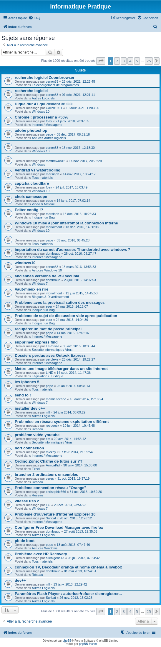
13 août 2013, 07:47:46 (73, 544)
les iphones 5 (27, 382)
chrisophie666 (56, 491)
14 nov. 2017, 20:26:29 (85, 161)
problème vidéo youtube (37, 435)
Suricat (51, 518)
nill (48, 412)
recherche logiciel (31, 91)
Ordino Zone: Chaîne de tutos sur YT (48, 461)
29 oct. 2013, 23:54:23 (70, 505)
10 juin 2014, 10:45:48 (79, 425)
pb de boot (24, 540)
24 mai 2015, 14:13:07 (72, 306)
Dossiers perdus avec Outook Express (50, 355)
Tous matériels (42, 177)
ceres (50, 478)
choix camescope (31, 196)
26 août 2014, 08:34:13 (73, 386)
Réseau (37, 429)
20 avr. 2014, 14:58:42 (70, 439)
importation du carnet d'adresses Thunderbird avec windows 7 (72, 249)
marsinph (52, 174)
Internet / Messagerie (47, 124)
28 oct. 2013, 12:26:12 (75, 518)
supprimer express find (36, 342)
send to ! (23, 395)
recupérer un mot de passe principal (48, 329)
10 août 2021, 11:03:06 (82, 108)
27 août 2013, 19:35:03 (80, 531)
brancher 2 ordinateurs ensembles (46, 474)
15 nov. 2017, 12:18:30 (78, 147)
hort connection (29, 448)
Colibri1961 (54, 108)
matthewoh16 (55, 161)
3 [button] (124, 61)
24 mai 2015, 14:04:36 (72, 319)
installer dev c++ (30, 408)
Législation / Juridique (47, 376)
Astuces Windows (44, 548)
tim (48, 439)
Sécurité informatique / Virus (52, 349)
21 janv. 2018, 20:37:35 (72, 121)
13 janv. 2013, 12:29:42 (70, 584)
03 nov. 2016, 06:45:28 (73, 240)
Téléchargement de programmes (55, 85)
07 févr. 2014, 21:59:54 (76, 452)
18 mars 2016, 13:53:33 (79, 267)
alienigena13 (55, 558)
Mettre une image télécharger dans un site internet (61, 368)
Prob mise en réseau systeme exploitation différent (62, 421)
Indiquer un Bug (43, 217)
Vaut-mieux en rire (31, 289)
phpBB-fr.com (88, 644)
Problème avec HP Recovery (41, 554)
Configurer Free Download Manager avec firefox (59, 527)
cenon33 (52, 81)
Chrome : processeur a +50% (41, 117)
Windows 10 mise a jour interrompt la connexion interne (66, 223)
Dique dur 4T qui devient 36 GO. (44, 104)
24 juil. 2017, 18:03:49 (71, 187)
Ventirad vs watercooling (37, 170)
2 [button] (117, 61)
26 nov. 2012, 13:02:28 (75, 597)
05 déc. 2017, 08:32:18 (73, 134)
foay (49, 121)
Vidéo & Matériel (44, 204)
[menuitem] (34, 17)
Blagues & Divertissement (50, 297)
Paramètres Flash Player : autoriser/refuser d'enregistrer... (68, 593)
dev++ (20, 580)
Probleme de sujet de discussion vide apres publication (66, 316)
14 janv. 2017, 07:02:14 (73, 200)
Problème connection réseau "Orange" (50, 488)
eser (49, 306)
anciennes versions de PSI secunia (47, 276)
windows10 (25, 263)
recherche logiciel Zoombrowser (44, 77)
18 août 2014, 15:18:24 (86, 399)
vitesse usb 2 (27, 501)
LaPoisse (52, 346)
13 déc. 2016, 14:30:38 (82, 227)
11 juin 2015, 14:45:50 (81, 293)
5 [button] (137, 61)
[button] (100, 60)
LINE (49, 372)
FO (48, 505)
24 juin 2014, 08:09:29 (69, 412)
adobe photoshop (31, 130)
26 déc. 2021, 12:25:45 (78, 81)
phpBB (67, 640)
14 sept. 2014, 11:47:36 (74, 372)
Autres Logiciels (43, 98)
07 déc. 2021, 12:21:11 (78, 94)
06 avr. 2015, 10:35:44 (79, 346)
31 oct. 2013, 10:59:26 (86, 491)
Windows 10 (40, 111)
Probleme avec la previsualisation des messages (60, 302)
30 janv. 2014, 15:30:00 (80, 465)
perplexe (52, 359)
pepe (49, 134)
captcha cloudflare (32, 183)
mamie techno (56, 399)
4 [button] (130, 61)
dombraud (53, 253)
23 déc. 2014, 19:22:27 (78, 359)
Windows (38, 164)
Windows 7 (40, 283)
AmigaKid (53, 465)
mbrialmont (54, 227)
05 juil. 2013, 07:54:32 (83, 558)
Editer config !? (29, 210)
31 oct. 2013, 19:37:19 (73, 478)
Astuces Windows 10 (47, 270)
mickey (51, 452)
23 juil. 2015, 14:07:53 (80, 280)
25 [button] (149, 61)
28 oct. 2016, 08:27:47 (80, 253)
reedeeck (52, 425)
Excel (36, 469)
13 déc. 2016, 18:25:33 (79, 214)
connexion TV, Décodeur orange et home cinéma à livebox (68, 567)
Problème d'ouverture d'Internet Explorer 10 (55, 514)
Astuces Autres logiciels (49, 138)
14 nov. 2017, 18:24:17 (79, 174)
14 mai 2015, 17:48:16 (73, 333)
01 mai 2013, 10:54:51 (80, 571)
